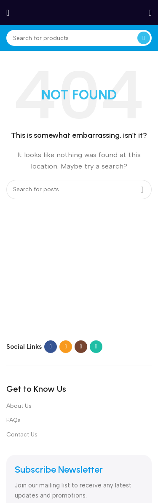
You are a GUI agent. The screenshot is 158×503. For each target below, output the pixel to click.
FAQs (13, 420)
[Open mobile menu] (7, 12)
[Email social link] (65, 346)
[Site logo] (79, 12)
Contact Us (21, 434)
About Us (19, 405)
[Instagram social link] (81, 346)
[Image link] (59, 323)
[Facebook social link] (50, 346)
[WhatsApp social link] (96, 346)
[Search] (79, 38)
